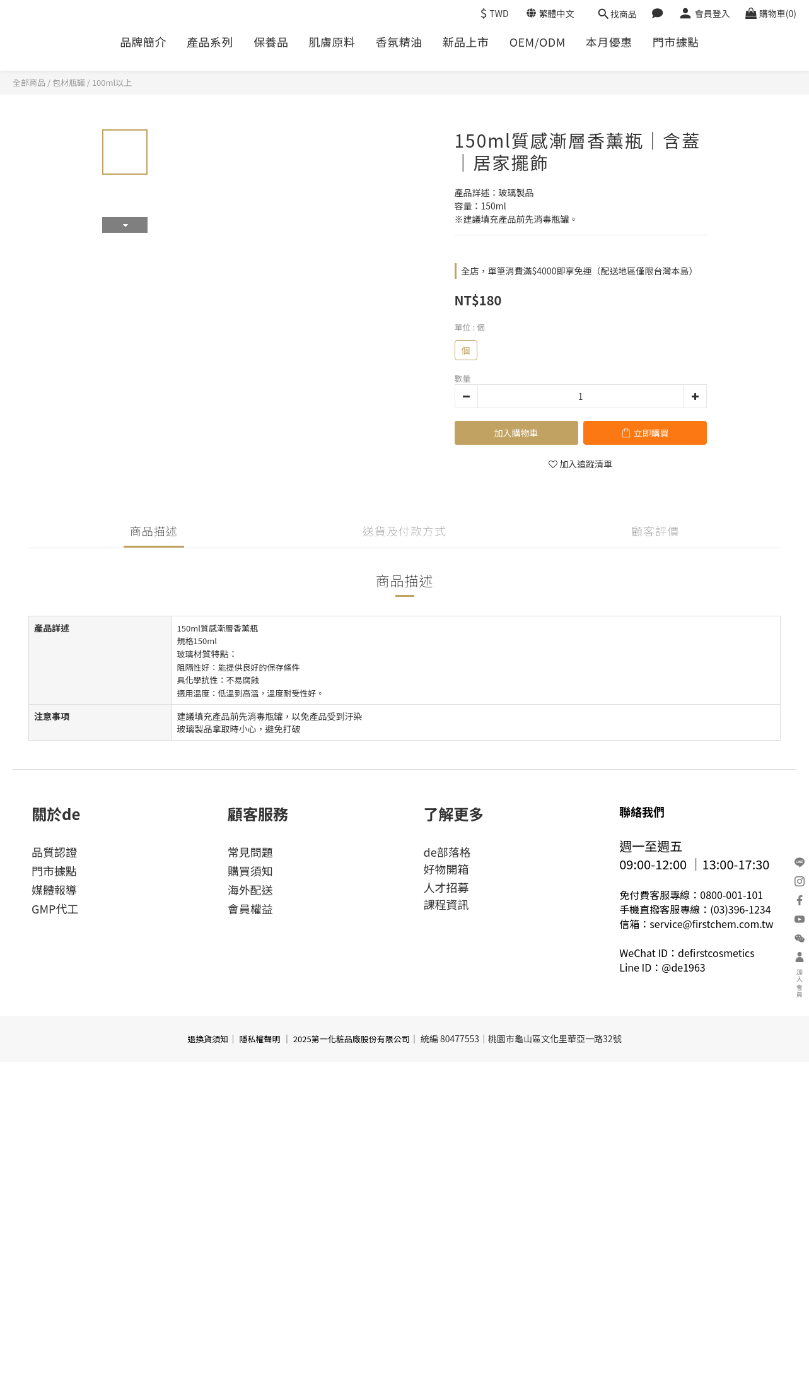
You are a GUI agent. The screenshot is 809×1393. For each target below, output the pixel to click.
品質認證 (54, 851)
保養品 (271, 42)
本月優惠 (609, 42)
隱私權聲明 (260, 1039)
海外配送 (250, 889)
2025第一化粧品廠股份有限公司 (351, 1039)
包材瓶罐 (68, 82)
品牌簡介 (143, 42)
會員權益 (250, 908)
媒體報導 (54, 889)
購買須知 (250, 870)
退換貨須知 (207, 1039)
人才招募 (446, 887)
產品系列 (210, 42)
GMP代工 (55, 908)
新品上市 (466, 42)
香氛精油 (399, 42)
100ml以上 (112, 82)
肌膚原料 (332, 42)
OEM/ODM (537, 42)
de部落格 (447, 851)
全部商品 (29, 82)
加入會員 (799, 975)
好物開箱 (446, 869)
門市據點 (676, 42)
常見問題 (250, 851)
